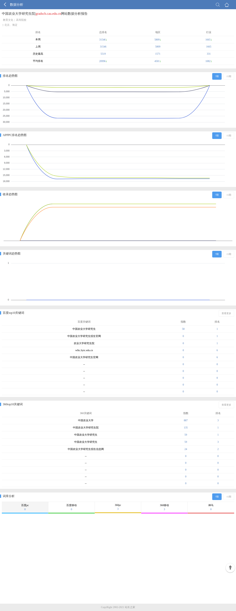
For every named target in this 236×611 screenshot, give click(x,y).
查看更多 (226, 313)
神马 (211, 507)
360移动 (164, 507)
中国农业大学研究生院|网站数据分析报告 (45, 13)
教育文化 (8, 20)
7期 (217, 76)
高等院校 (21, 20)
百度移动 (71, 507)
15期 (228, 76)
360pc (118, 507)
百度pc (25, 507)
